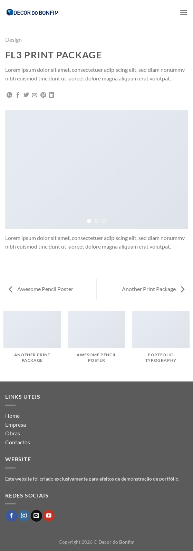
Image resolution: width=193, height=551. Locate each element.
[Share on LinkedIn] (51, 95)
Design (13, 39)
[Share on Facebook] (18, 95)
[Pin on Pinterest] (43, 95)
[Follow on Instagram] (24, 516)
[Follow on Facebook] (11, 516)
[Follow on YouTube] (49, 516)
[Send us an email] (36, 516)
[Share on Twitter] (26, 95)
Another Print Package (153, 289)
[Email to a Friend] (34, 95)
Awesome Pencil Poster (41, 289)
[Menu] (184, 12)
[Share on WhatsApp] (9, 95)
